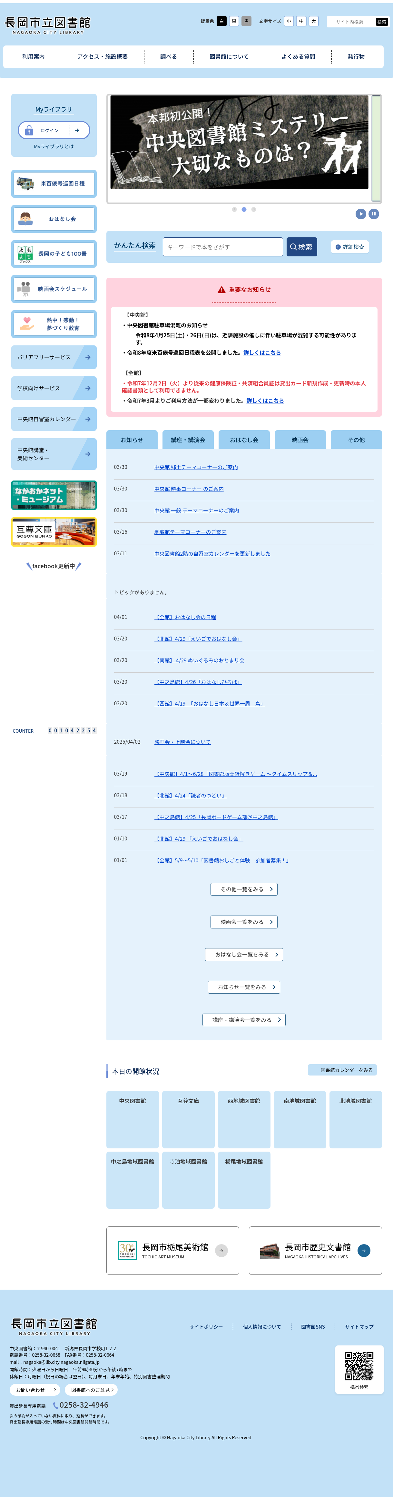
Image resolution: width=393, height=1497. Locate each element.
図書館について (229, 56)
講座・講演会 (188, 439)
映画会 (300, 439)
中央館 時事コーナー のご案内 (189, 488)
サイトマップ (359, 1327)
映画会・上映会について (182, 742)
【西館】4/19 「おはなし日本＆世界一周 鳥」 (210, 703)
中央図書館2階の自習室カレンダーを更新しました (212, 553)
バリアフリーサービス (54, 357)
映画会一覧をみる (242, 922)
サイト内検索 (332, 21)
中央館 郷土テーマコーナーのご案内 (196, 467)
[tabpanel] (244, 142)
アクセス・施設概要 (102, 56)
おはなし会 (244, 439)
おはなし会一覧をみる (242, 954)
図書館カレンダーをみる (347, 1069)
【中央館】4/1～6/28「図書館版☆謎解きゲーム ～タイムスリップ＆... (235, 774)
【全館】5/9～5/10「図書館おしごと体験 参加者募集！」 (222, 860)
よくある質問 (298, 56)
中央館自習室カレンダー (54, 419)
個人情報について (262, 1327)
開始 (361, 214)
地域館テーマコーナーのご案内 (190, 532)
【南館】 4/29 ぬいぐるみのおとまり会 (199, 660)
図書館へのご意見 (90, 1389)
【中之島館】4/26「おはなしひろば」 (198, 682)
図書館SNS (313, 1327)
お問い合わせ (30, 1389)
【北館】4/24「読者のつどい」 (190, 795)
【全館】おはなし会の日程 (185, 617)
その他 (356, 439)
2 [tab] (244, 209)
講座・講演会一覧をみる (242, 1020)
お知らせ (132, 439)
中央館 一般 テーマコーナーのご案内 (196, 510)
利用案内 (33, 56)
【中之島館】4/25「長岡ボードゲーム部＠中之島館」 (216, 817)
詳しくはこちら (262, 352)
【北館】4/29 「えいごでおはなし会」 (199, 838)
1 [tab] (234, 209)
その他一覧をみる (242, 889)
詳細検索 (350, 247)
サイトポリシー (206, 1327)
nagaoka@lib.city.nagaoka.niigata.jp (61, 1362)
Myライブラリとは (54, 146)
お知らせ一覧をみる (242, 987)
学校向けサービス (54, 388)
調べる (168, 56)
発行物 (356, 56)
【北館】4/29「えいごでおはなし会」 (198, 638)
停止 (373, 214)
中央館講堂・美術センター (54, 454)
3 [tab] (254, 209)
